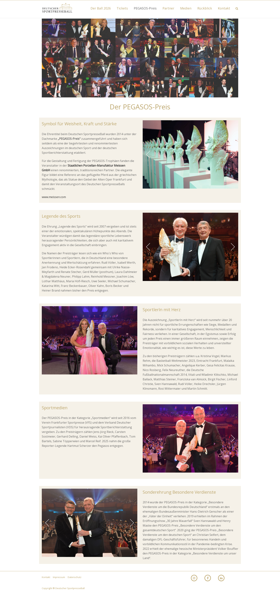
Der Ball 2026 (101, 8)
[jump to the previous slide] (148, 154)
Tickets (122, 8)
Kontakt (224, 8)
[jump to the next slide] (232, 154)
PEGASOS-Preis (145, 8)
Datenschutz (74, 577)
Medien (185, 8)
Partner (168, 8)
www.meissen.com (54, 197)
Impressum (59, 577)
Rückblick (204, 8)
